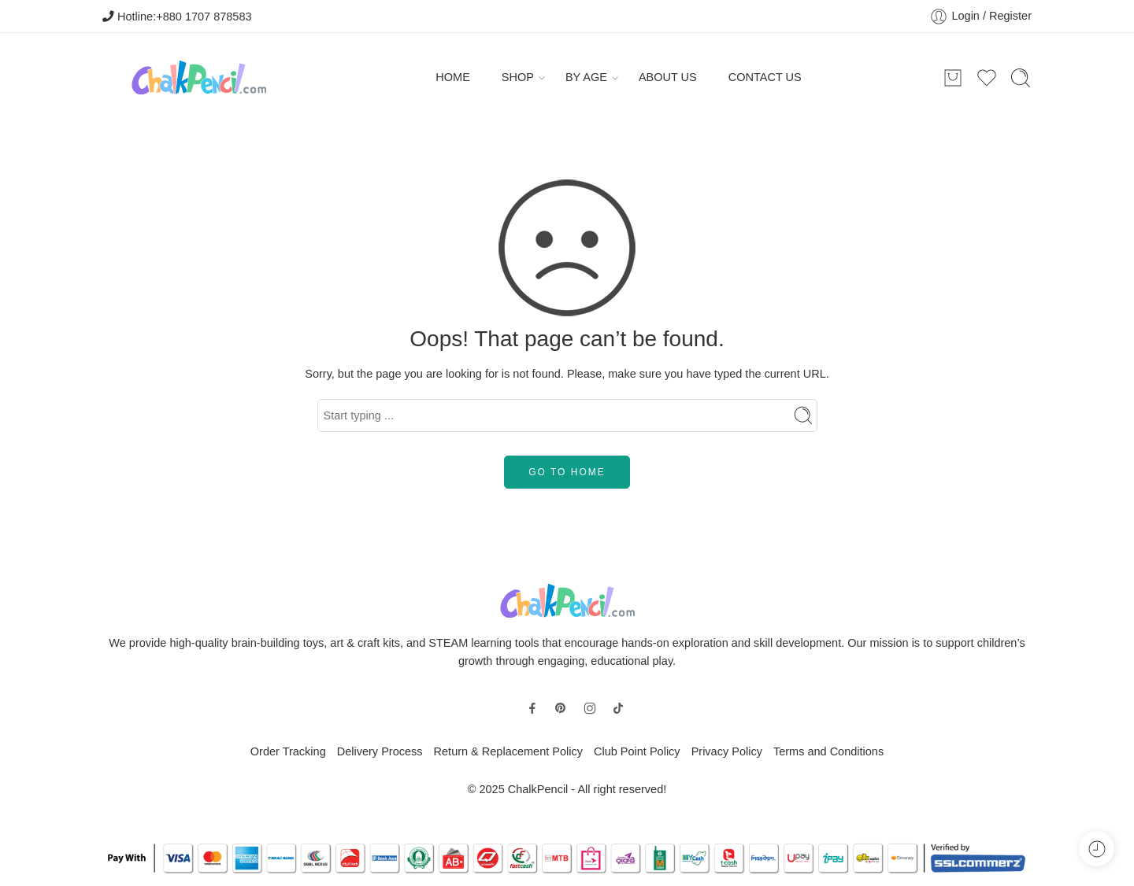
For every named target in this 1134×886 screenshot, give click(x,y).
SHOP (518, 78)
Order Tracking (288, 751)
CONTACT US (765, 77)
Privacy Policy (726, 751)
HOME (452, 77)
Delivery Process (380, 751)
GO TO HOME (567, 472)
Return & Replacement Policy (508, 751)
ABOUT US (668, 77)
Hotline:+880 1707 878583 (177, 16)
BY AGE (586, 78)
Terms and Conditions (828, 751)
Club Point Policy (637, 751)
